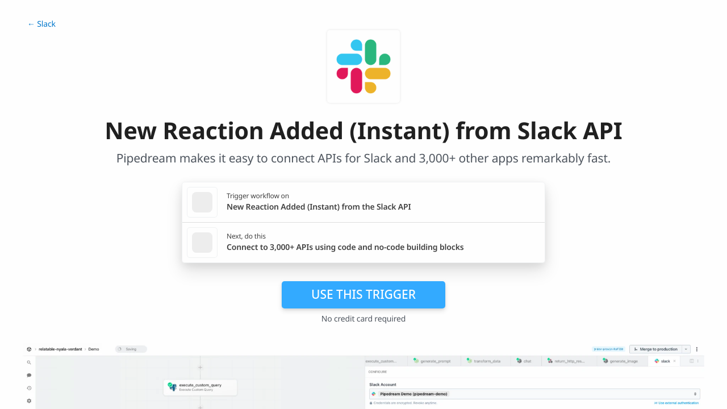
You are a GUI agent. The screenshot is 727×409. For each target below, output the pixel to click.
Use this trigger (363, 294)
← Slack (41, 24)
